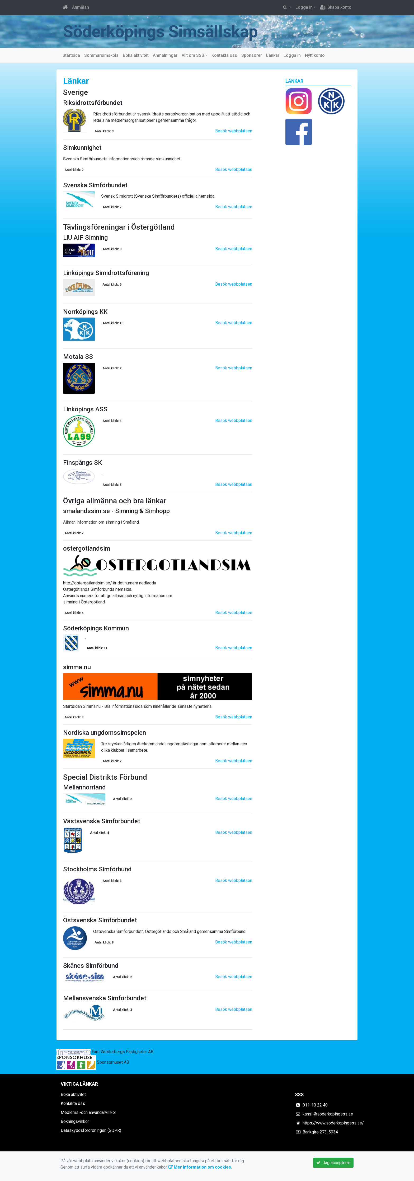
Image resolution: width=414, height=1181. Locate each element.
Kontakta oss (224, 55)
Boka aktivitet (136, 55)
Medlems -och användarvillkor (88, 1112)
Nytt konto (315, 55)
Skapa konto (335, 7)
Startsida (71, 55)
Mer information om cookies (199, 1167)
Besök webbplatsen (233, 130)
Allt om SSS (193, 55)
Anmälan (80, 7)
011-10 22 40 (315, 1105)
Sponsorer (251, 55)
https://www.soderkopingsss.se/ (333, 1123)
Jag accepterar (333, 1162)
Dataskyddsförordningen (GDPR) (91, 1130)
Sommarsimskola (101, 55)
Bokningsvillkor (75, 1121)
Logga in (304, 7)
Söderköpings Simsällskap (161, 31)
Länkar (272, 55)
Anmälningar (165, 55)
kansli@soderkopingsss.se (328, 1114)
